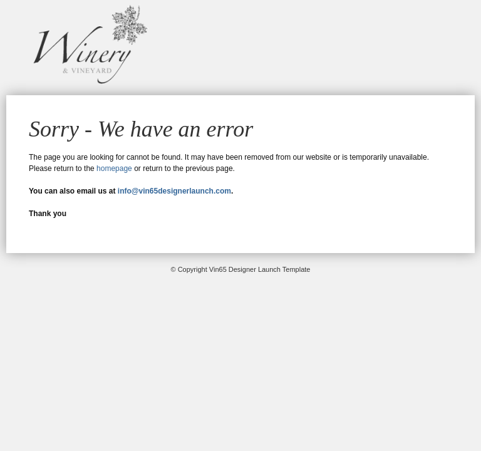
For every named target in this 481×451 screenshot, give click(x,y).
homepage (114, 168)
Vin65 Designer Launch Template (87, 44)
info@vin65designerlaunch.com (174, 191)
